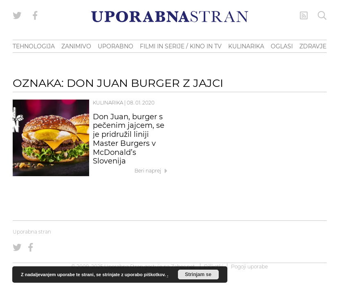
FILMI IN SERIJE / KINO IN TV (181, 46)
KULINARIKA (246, 46)
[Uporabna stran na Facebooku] (35, 15)
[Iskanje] (322, 15)
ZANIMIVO (76, 46)
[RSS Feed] (303, 15)
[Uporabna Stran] (169, 16)
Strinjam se (198, 274)
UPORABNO (115, 46)
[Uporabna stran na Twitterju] (17, 15)
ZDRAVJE (312, 46)
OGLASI (282, 46)
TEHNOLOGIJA (34, 46)
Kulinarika (108, 103)
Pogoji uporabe (249, 266)
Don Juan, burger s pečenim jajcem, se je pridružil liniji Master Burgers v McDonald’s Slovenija (128, 139)
